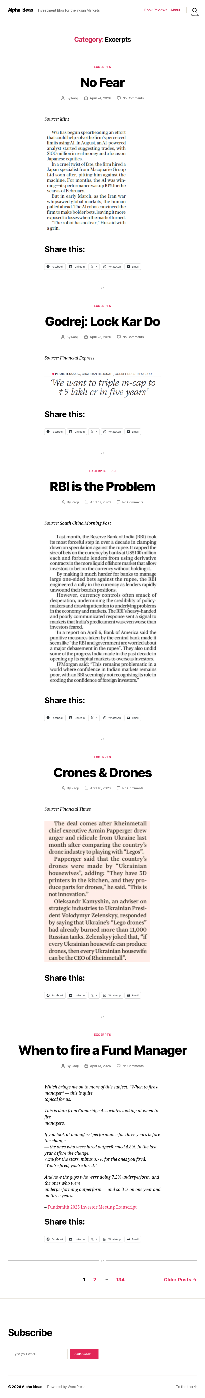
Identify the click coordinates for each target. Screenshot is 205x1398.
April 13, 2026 (100, 1066)
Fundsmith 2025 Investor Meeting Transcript (92, 1207)
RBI (113, 471)
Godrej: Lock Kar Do (102, 321)
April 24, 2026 (100, 98)
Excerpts (102, 67)
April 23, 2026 (100, 337)
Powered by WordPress (66, 1387)
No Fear (102, 82)
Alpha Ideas (20, 10)
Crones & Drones (102, 772)
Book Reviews (155, 10)
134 (120, 1279)
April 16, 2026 (100, 788)
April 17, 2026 (100, 502)
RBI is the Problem (102, 486)
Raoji (74, 98)
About (175, 10)
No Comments (133, 98)
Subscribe (84, 1354)
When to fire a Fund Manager (102, 1050)
